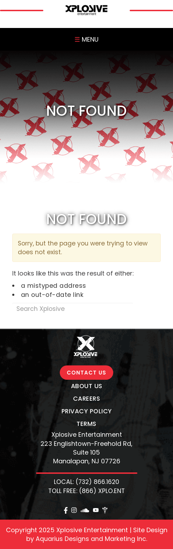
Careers (86, 398)
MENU (86, 39)
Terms (86, 424)
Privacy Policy (87, 411)
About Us (86, 386)
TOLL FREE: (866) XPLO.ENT (86, 491)
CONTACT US (86, 372)
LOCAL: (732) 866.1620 (86, 482)
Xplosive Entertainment (86, 434)
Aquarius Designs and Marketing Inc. (91, 539)
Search (146, 308)
